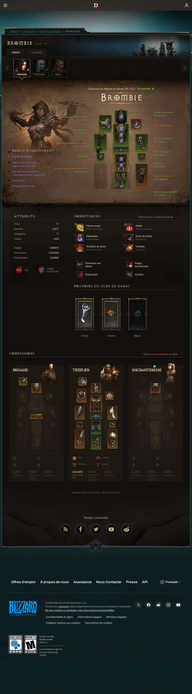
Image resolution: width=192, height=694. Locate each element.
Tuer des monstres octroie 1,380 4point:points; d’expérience (27, 173)
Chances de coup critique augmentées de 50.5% (23, 164)
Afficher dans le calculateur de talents (158, 217)
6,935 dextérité (20, 157)
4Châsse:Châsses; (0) (21, 186)
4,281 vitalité (16, 180)
